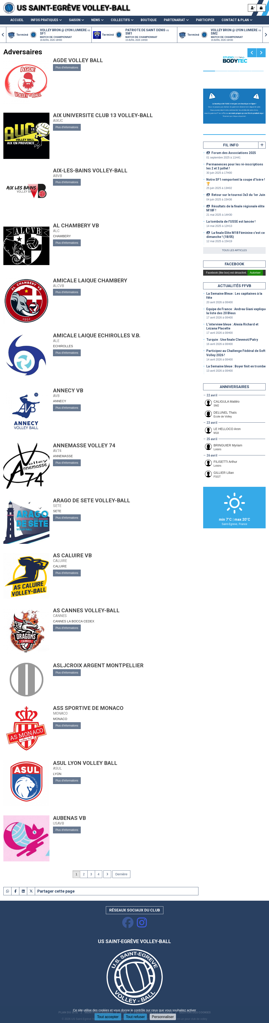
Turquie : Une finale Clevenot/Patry (232, 339)
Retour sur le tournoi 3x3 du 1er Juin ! (236, 195)
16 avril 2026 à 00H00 (219, 344)
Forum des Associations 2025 (231, 153)
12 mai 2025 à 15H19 (219, 241)
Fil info (230, 145)
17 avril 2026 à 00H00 (219, 317)
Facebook (234, 264)
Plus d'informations (67, 67)
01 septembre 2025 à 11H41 (223, 157)
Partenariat (176, 20)
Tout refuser (135, 1017)
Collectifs (122, 20)
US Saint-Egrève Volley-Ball (73, 7)
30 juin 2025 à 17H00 (219, 172)
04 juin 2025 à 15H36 (219, 199)
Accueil (17, 20)
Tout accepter (108, 1017)
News (97, 20)
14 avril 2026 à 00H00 (219, 359)
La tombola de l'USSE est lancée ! (231, 221)
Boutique (149, 20)
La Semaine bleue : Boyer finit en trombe (236, 366)
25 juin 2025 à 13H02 (219, 188)
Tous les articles (234, 250)
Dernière (121, 874)
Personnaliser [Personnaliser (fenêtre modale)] (163, 1017)
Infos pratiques (46, 20)
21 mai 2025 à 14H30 (219, 214)
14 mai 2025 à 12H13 (219, 226)
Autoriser (255, 272)
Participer (205, 20)
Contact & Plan (237, 20)
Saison (76, 20)
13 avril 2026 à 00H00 (219, 370)
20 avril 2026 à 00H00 (219, 302)
